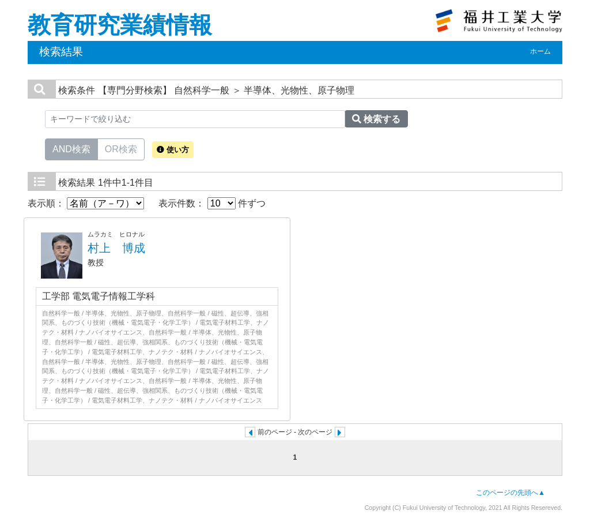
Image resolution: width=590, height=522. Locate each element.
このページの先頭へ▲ (510, 493)
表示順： (86, 203)
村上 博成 (116, 248)
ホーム (540, 51)
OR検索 (121, 148)
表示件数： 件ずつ (212, 203)
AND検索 (71, 148)
